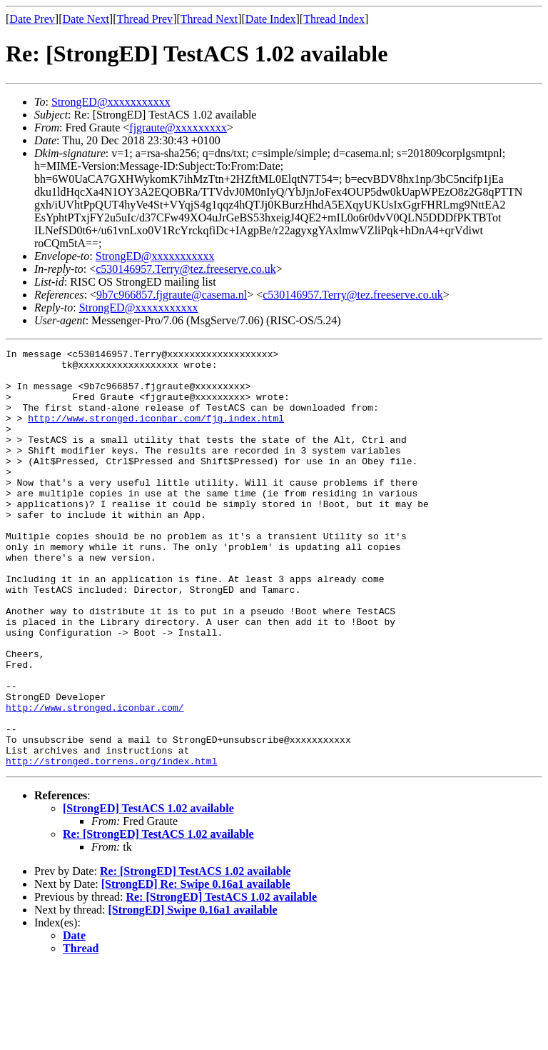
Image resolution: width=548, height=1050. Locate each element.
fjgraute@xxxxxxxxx (177, 127)
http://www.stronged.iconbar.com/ (95, 780)
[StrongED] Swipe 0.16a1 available (193, 993)
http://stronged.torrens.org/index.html (111, 844)
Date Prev (32, 19)
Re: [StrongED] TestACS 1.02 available (158, 917)
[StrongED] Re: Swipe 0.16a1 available (195, 967)
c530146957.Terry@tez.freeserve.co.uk (186, 269)
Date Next (86, 19)
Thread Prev (144, 19)
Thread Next (209, 19)
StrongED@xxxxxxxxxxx (111, 102)
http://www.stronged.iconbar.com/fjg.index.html (156, 432)
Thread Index (334, 19)
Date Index (270, 19)
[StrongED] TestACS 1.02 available (148, 892)
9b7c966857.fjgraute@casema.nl (171, 295)
